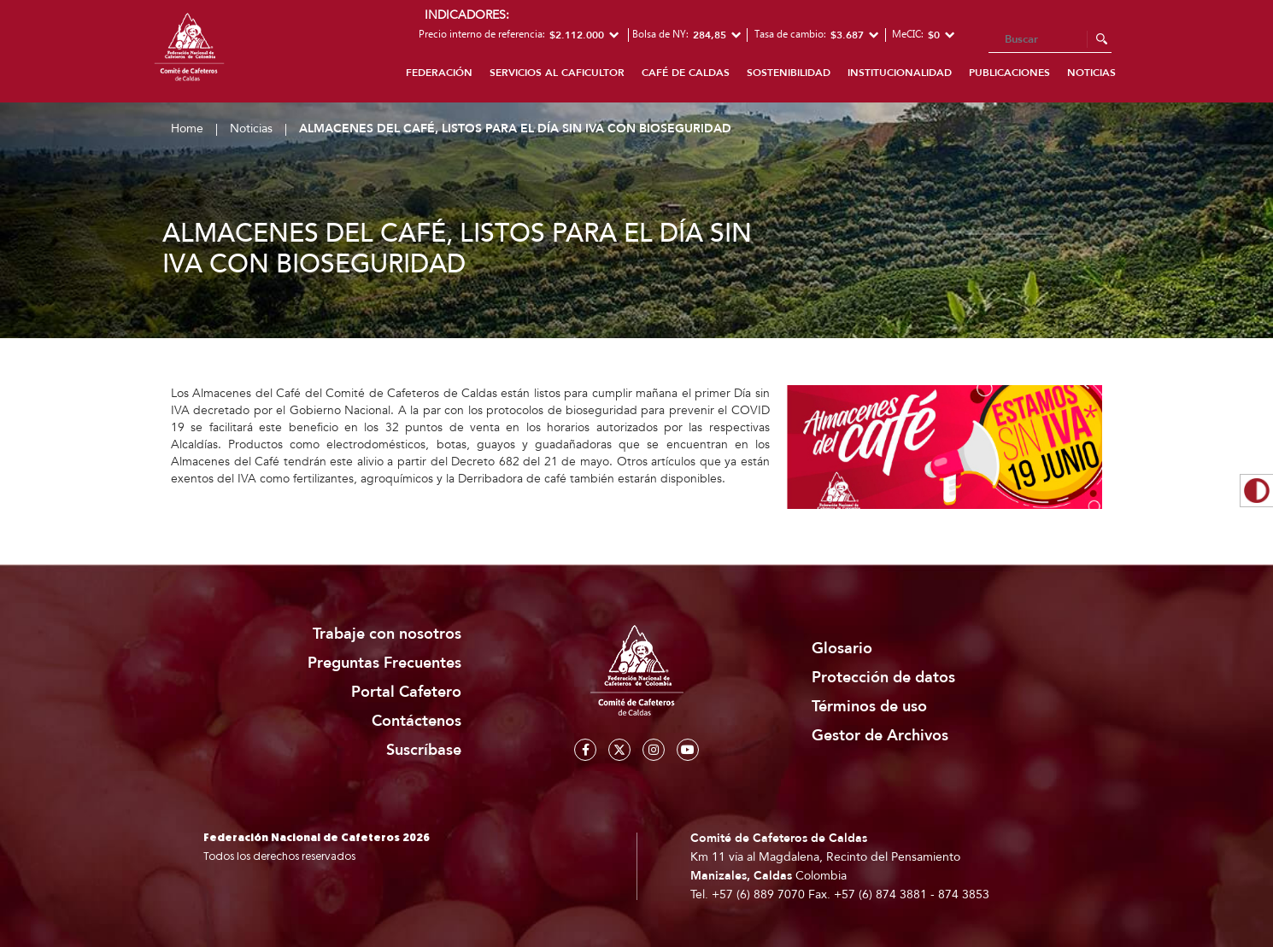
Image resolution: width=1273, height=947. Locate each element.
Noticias (1091, 72)
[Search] (1050, 40)
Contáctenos (416, 721)
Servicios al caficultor (557, 72)
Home (187, 128)
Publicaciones (1009, 72)
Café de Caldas (686, 72)
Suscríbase (423, 750)
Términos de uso (869, 706)
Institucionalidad (900, 72)
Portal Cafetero (406, 692)
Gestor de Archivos (880, 735)
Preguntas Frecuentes (384, 663)
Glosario (842, 648)
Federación (439, 72)
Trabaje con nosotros (387, 634)
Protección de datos (883, 677)
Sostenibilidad (788, 72)
